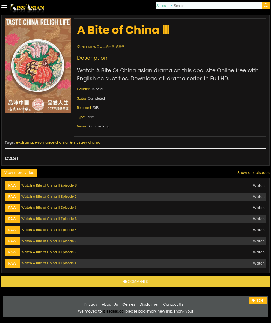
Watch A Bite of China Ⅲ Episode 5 (49, 218)
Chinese (97, 89)
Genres (128, 304)
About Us (110, 304)
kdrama (26, 142)
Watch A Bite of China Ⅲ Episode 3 (49, 240)
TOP (258, 300)
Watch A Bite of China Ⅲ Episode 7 (48, 196)
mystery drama (87, 142)
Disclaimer (149, 304)
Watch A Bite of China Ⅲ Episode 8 (49, 185)
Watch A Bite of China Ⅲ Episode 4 (49, 229)
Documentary (98, 126)
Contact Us (173, 304)
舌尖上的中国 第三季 (110, 46)
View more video (19, 172)
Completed (96, 98)
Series (90, 117)
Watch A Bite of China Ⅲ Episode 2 (49, 252)
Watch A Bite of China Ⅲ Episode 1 (48, 263)
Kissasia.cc (113, 311)
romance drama (53, 142)
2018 (95, 108)
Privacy (90, 304)
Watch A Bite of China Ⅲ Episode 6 (49, 207)
